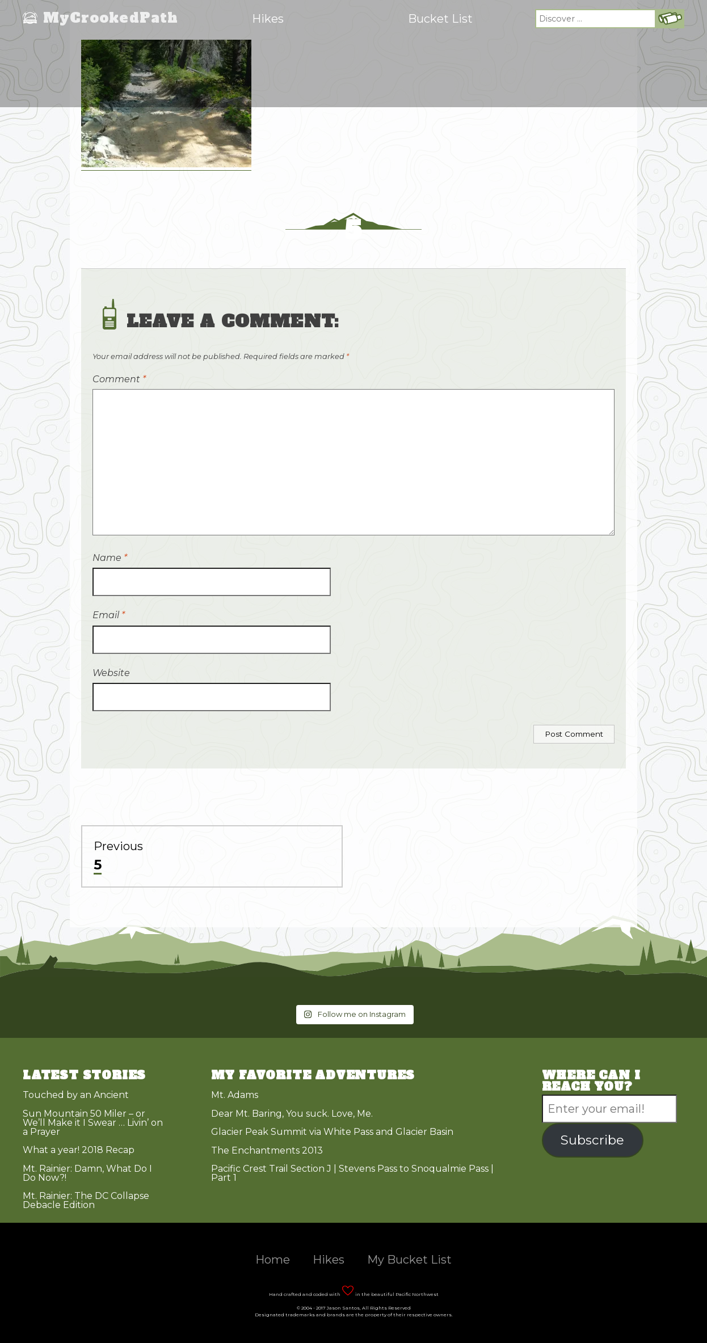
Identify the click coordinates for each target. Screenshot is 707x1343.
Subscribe (592, 1140)
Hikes (268, 19)
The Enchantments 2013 (267, 1150)
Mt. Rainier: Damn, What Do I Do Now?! (87, 1173)
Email (108, 615)
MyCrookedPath (111, 18)
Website (111, 673)
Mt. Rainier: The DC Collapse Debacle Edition (86, 1200)
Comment (119, 379)
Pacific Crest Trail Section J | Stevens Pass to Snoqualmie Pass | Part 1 (352, 1173)
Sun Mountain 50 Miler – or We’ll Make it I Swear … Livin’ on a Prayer (93, 1122)
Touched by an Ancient (76, 1094)
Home (272, 1259)
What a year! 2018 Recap (78, 1149)
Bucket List (440, 19)
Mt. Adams (234, 1094)
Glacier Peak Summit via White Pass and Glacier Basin (332, 1131)
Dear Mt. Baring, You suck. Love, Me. (292, 1113)
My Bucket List (409, 1259)
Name (109, 557)
